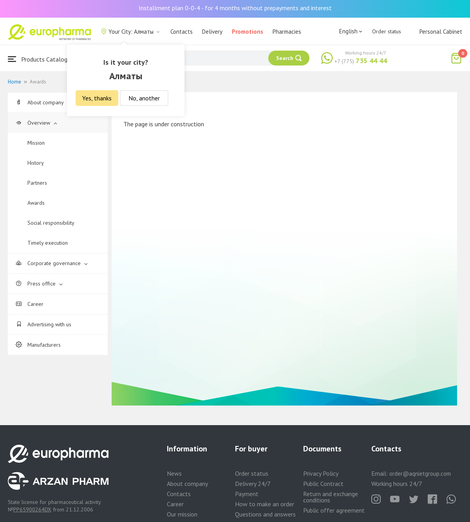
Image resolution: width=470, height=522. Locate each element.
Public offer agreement (334, 510)
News (174, 473)
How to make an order (264, 504)
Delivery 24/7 (253, 483)
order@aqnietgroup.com (420, 473)
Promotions (247, 31)
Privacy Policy (320, 473)
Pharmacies (287, 31)
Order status (386, 31)
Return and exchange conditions (330, 497)
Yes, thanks (97, 98)
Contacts (181, 31)
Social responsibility (50, 222)
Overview (36, 122)
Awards (36, 202)
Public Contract (323, 483)
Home (14, 81)
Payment (246, 494)
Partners (37, 182)
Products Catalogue (41, 59)
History (35, 162)
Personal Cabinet (440, 31)
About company (43, 102)
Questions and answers (265, 514)
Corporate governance (52, 263)
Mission (36, 142)
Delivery (212, 31)
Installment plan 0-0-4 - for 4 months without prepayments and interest (235, 8)
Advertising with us (43, 324)
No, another (144, 98)
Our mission (182, 514)
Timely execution (47, 242)
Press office (39, 283)
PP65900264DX (32, 509)
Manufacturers (38, 344)
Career (29, 303)
